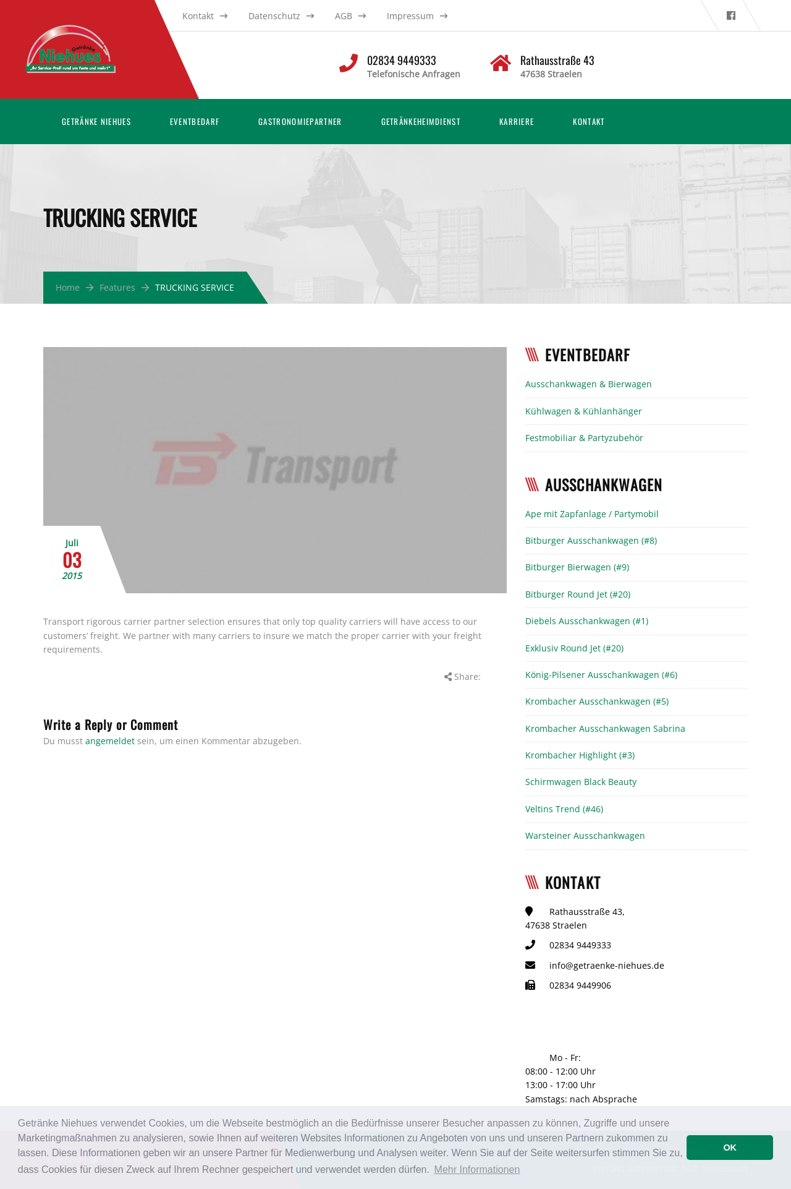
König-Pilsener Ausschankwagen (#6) (601, 674)
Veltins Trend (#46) (564, 809)
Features (117, 287)
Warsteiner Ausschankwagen (585, 835)
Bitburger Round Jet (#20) (577, 594)
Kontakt (198, 16)
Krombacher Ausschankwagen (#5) (597, 701)
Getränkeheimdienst (420, 121)
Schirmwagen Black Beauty (581, 782)
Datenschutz (274, 16)
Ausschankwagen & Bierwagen (588, 384)
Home (68, 287)
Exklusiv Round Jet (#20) (574, 648)
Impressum (410, 16)
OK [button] (730, 1148)
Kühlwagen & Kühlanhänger (583, 411)
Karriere (516, 121)
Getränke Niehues (96, 121)
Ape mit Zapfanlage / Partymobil (592, 514)
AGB (343, 16)
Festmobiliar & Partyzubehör (584, 438)
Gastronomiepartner (300, 121)
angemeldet (110, 741)
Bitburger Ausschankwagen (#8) (591, 540)
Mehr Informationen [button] (477, 1169)
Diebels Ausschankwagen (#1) (586, 621)
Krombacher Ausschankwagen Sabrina (605, 728)
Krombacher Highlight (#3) (580, 755)
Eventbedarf (194, 121)
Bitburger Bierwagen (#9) (577, 567)
